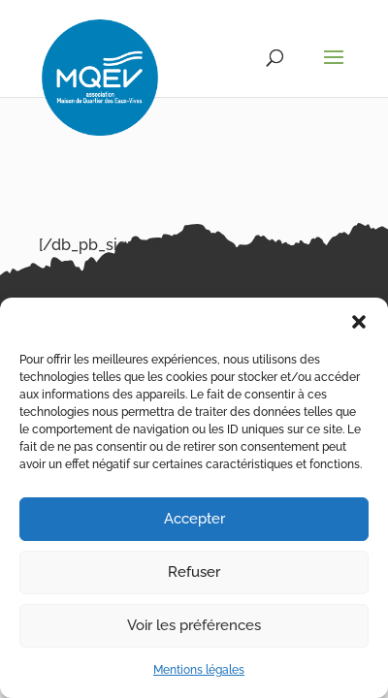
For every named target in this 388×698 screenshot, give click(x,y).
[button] (359, 322)
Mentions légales (198, 670)
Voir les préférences (194, 625)
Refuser (194, 572)
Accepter (194, 518)
